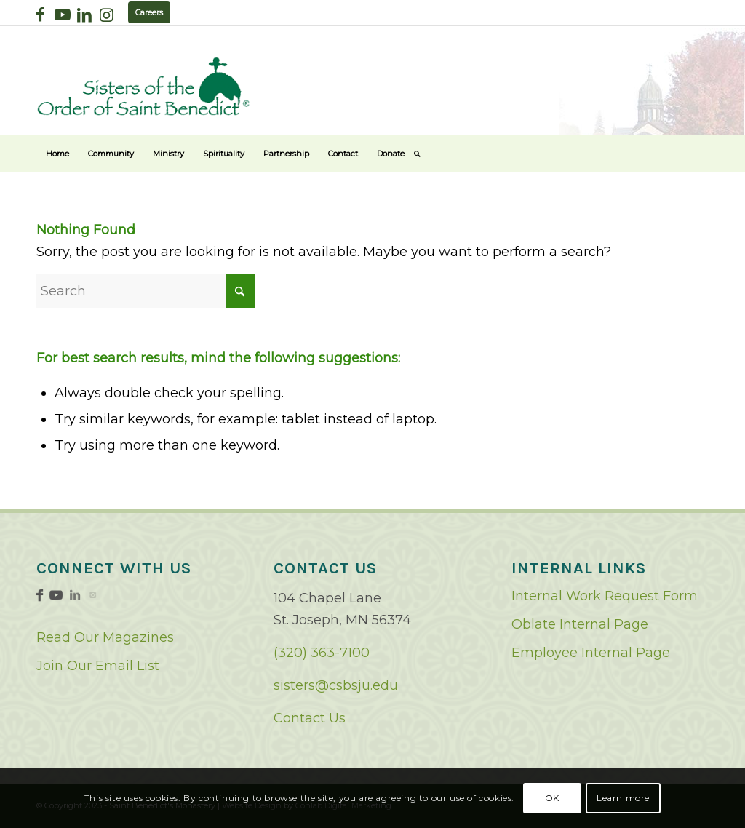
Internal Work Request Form (604, 596)
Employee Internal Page (590, 653)
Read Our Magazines (105, 637)
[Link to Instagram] (106, 14)
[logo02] (143, 86)
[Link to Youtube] (62, 14)
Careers (149, 12)
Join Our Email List (97, 666)
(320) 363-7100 (322, 653)
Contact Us (310, 718)
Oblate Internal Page (579, 624)
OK (552, 797)
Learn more (623, 797)
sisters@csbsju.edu (336, 685)
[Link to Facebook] (40, 14)
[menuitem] (57, 153)
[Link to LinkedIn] (84, 14)
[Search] (417, 153)
